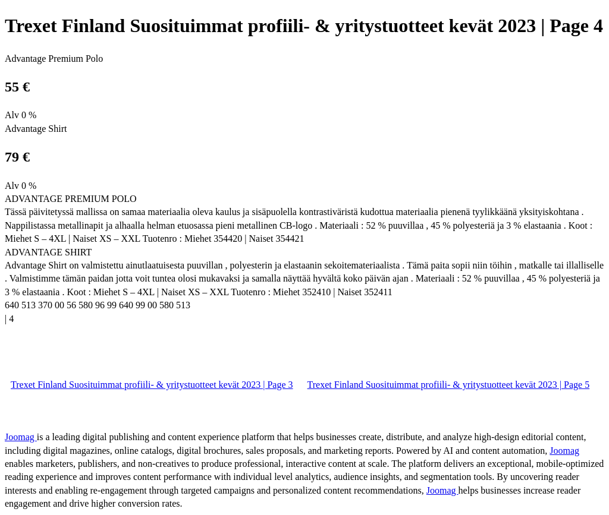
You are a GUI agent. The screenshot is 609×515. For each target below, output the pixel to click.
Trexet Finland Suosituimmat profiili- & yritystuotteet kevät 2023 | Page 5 (448, 385)
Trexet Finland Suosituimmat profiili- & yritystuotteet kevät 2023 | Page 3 (152, 385)
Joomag (21, 437)
